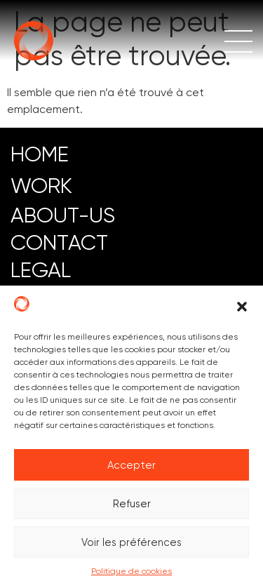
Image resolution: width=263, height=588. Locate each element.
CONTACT (59, 242)
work (41, 185)
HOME (40, 154)
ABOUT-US (63, 215)
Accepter (131, 465)
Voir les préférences (131, 542)
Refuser (132, 503)
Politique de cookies (131, 571)
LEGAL (41, 270)
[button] (242, 307)
